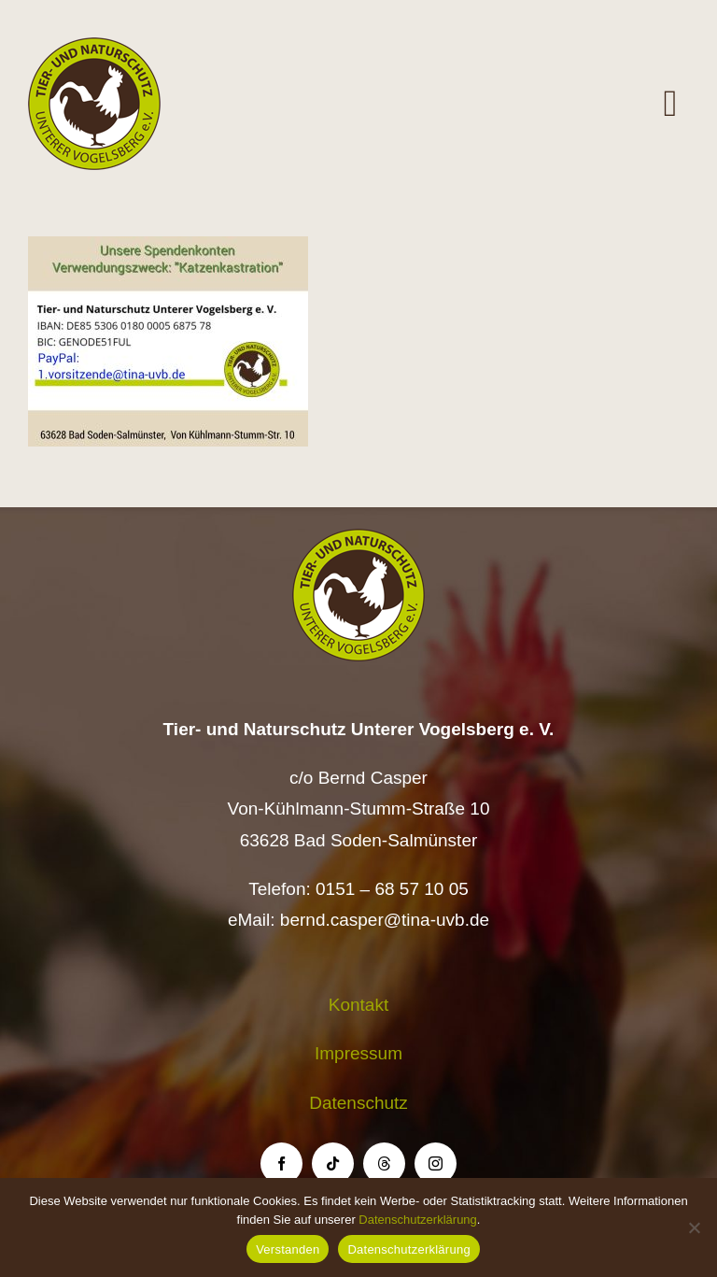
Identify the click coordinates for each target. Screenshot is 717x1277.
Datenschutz (358, 1103)
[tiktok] (333, 1163)
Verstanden (287, 1249)
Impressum (358, 1053)
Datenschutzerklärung (417, 1220)
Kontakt (358, 1005)
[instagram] (436, 1163)
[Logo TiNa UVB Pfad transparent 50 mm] (94, 46)
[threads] (384, 1163)
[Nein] (693, 1227)
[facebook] (281, 1163)
